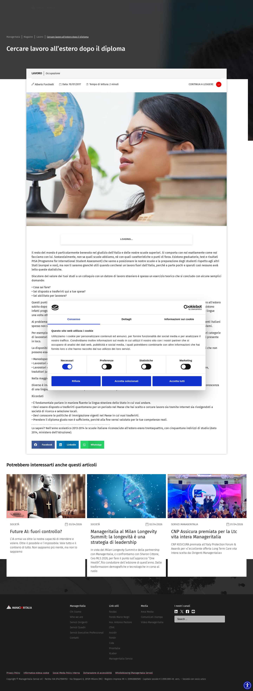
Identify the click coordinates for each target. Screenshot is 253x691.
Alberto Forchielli (44, 84)
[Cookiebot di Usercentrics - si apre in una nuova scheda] (186, 307)
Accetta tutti (177, 381)
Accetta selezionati (126, 381)
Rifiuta (76, 381)
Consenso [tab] (73, 319)
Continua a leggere (201, 84)
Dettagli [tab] (126, 319)
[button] (43, 445)
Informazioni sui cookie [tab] (179, 319)
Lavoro (40, 37)
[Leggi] (114, 525)
